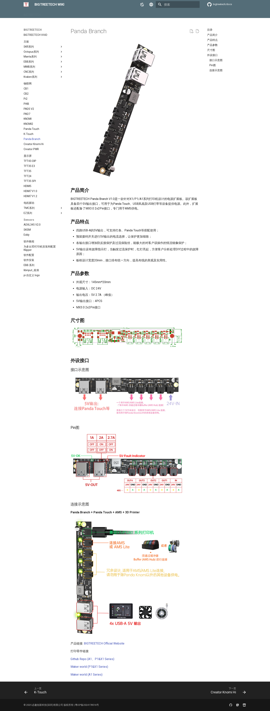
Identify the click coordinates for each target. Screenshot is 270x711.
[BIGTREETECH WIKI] (26, 4)
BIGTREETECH (32, 13)
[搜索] (178, 4)
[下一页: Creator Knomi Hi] (227, 691)
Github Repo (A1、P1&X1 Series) (92, 659)
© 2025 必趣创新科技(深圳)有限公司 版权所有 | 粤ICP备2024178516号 (61, 705)
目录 (209, 29)
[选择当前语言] (151, 4)
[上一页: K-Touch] (36, 691)
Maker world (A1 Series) (86, 674)
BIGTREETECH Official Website (104, 643)
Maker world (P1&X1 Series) (89, 666)
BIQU (48, 13)
